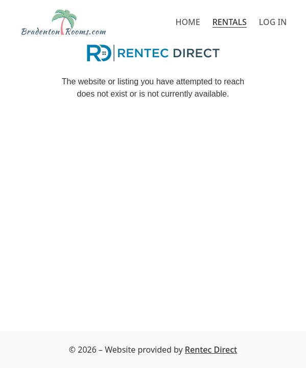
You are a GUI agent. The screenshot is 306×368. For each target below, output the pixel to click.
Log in (273, 22)
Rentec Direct (211, 349)
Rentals (230, 22)
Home (188, 22)
